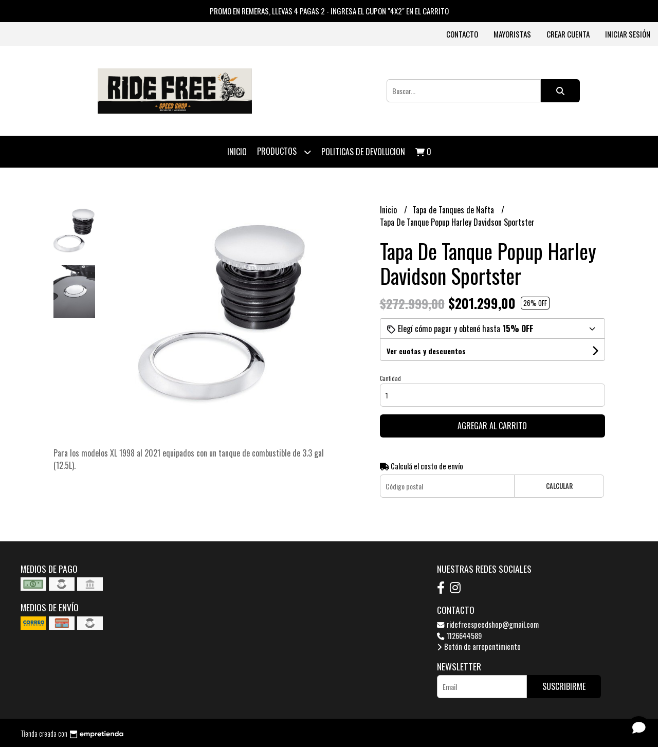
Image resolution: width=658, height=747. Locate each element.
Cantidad (390, 378)
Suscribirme (564, 686)
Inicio (237, 151)
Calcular (559, 486)
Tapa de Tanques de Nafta (454, 210)
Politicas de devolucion (363, 151)
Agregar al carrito (492, 426)
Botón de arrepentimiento (479, 646)
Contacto (462, 34)
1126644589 (459, 635)
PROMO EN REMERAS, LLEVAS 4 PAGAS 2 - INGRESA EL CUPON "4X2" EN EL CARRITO (329, 10)
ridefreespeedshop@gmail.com (488, 624)
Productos (284, 152)
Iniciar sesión (627, 34)
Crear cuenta (568, 34)
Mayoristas (512, 34)
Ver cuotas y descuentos (426, 350)
